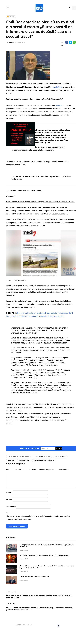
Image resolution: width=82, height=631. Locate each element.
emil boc (11, 460)
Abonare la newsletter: (30, 448)
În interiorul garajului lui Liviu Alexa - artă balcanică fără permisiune (44, 555)
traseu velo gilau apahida (44, 460)
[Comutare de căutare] (74, 8)
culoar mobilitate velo (41, 456)
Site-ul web (11, 506)
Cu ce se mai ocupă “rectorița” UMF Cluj (34, 577)
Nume (9, 492)
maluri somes (24, 460)
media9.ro (57, 87)
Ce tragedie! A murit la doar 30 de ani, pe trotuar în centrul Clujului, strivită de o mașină (47, 546)
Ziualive (58, 105)
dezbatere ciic (60, 456)
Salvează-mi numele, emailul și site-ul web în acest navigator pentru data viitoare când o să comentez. (38, 517)
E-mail (9, 499)
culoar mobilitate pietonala (18, 456)
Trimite (59, 448)
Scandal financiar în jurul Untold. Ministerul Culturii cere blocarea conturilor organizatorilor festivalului (47, 567)
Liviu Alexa (11, 42)
